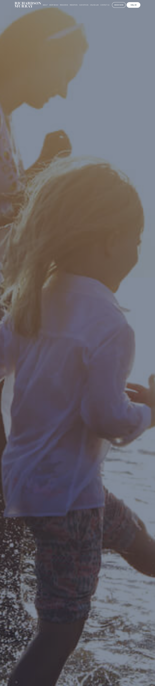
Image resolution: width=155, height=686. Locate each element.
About (45, 5)
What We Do (53, 5)
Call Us (133, 5)
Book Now (118, 5)
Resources (64, 5)
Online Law (94, 5)
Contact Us (104, 5)
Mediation (74, 5)
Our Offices (83, 5)
